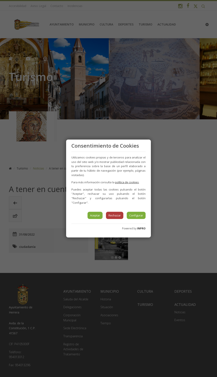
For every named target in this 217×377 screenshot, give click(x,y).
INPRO (141, 228)
